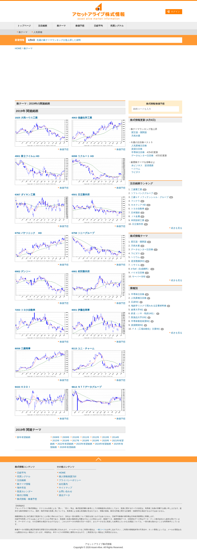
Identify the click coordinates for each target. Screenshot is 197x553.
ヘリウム (135, 168)
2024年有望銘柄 (103, 444)
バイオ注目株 (137, 272)
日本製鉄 (135, 212)
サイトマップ (65, 487)
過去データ (64, 495)
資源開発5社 (137, 325)
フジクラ (135, 201)
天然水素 (135, 135)
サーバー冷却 (138, 276)
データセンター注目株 (142, 155)
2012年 (95, 437)
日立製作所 (137, 224)
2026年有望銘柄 (68, 447)
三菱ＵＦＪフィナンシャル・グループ (150, 197)
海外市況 (21, 487)
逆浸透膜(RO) (138, 261)
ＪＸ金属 (135, 216)
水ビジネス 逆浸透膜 (142, 165)
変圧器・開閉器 (139, 132)
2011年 (85, 437)
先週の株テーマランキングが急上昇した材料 (59, 40)
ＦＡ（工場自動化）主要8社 (146, 329)
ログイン (175, 11)
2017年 (75, 440)
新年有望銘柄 (23, 437)
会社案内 (63, 484)
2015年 (56, 440)
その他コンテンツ (65, 467)
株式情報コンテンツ (25, 467)
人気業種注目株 (139, 145)
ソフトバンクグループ (142, 193)
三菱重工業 (136, 189)
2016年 (65, 440)
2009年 (65, 437)
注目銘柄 (42, 25)
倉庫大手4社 (137, 309)
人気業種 (36, 32)
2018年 (85, 440)
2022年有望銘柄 (65, 444)
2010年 (75, 437)
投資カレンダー (25, 491)
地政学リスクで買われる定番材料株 (148, 305)
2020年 (105, 440)
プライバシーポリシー (70, 480)
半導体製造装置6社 (140, 321)
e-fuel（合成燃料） (140, 269)
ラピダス (135, 172)
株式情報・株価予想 (27, 499)
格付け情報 (22, 495)
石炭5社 (135, 302)
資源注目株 (136, 149)
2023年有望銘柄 (84, 444)
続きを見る (176, 228)
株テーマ (61, 25)
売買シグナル (117, 25)
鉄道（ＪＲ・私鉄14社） (143, 313)
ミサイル (135, 265)
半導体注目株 (138, 152)
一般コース (100, 529)
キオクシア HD (138, 205)
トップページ (24, 25)
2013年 (105, 437)
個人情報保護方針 (68, 476)
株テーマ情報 (23, 484)
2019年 (95, 440)
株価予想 (79, 25)
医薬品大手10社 (139, 317)
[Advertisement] (98, 75)
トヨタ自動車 (137, 208)
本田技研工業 (137, 220)
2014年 (115, 437)
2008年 (56, 437)
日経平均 (98, 25)
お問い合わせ (65, 491)
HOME (18, 48)
